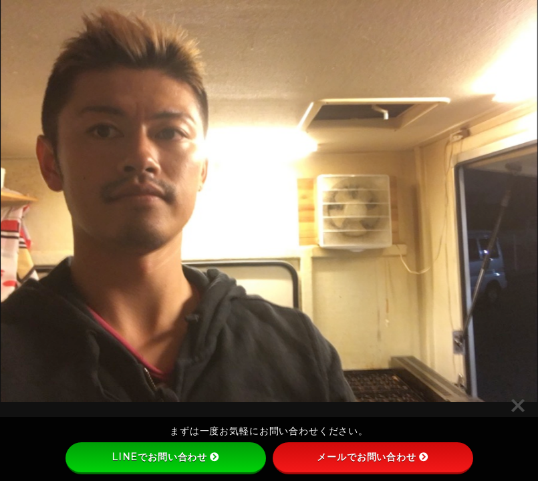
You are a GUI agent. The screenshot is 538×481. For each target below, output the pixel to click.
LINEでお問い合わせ (165, 457)
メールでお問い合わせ (372, 457)
